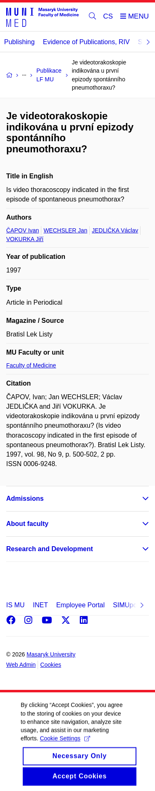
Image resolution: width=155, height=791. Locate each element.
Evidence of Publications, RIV (86, 41)
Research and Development (49, 548)
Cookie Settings (65, 746)
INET (40, 605)
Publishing (19, 41)
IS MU (15, 605)
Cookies (50, 664)
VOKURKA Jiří (24, 239)
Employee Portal (80, 605)
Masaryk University (50, 654)
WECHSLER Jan (65, 230)
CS (108, 16)
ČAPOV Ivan (22, 230)
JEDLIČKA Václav (115, 230)
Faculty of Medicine (31, 365)
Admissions (25, 498)
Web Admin (21, 664)
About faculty (27, 523)
